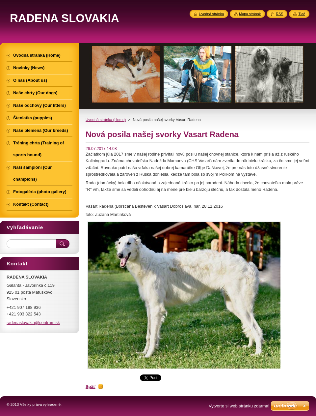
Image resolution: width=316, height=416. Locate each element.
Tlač (301, 14)
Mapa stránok (250, 14)
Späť (90, 386)
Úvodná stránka (211, 14)
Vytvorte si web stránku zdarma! (239, 405)
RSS (279, 14)
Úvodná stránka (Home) (106, 120)
